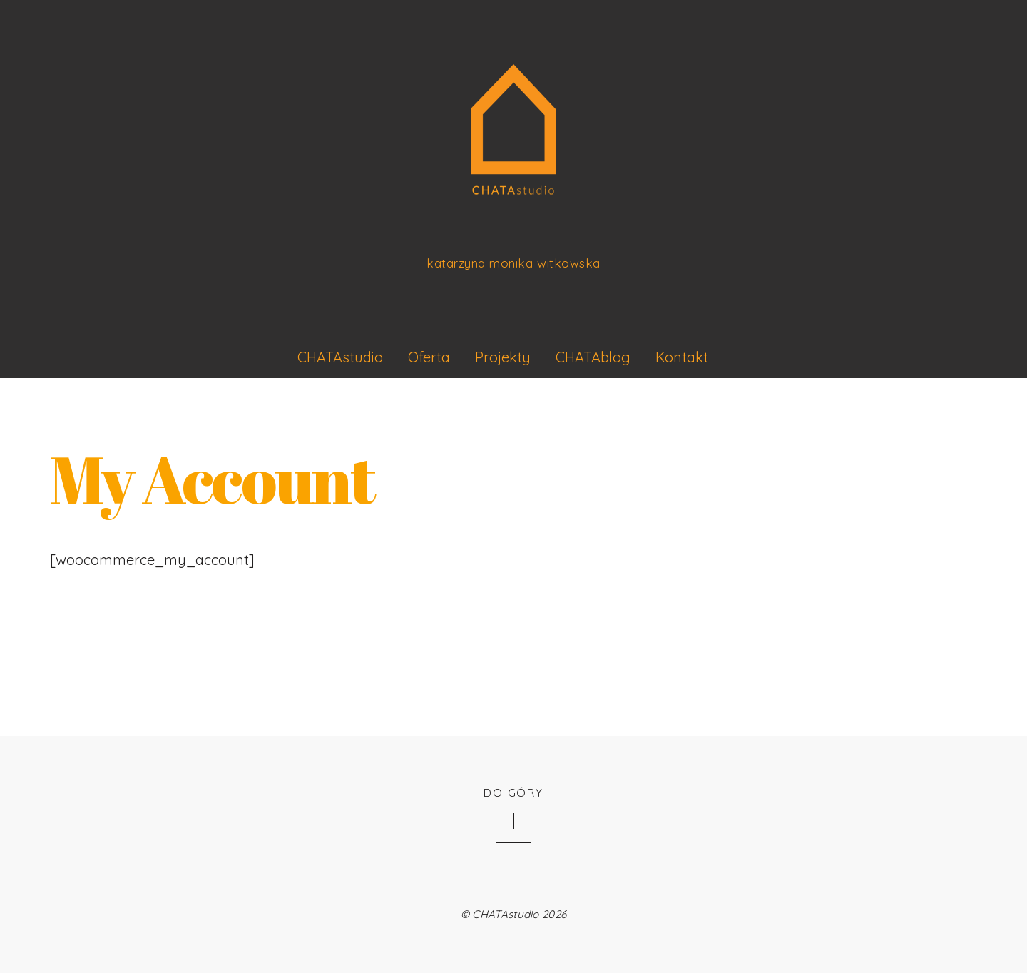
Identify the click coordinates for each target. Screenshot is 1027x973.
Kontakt (681, 357)
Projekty (503, 357)
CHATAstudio (340, 357)
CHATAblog (593, 357)
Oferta (429, 357)
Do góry (513, 792)
